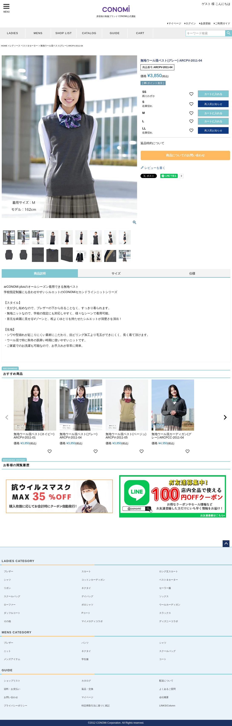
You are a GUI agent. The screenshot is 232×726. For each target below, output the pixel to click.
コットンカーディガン (93, 579)
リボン (7, 588)
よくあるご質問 (167, 689)
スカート (86, 571)
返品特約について (152, 143)
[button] (7, 417)
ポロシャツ (87, 604)
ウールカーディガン (169, 604)
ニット (7, 651)
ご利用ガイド (222, 23)
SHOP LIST (64, 33)
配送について (166, 680)
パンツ (85, 642)
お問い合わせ (11, 697)
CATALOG (89, 33)
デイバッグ (87, 596)
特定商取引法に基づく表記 (96, 705)
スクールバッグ (12, 596)
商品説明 (40, 273)
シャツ (7, 579)
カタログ (86, 680)
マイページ (174, 23)
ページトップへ (226, 543)
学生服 (85, 659)
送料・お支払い (12, 689)
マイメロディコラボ (92, 621)
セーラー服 (165, 588)
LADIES (12, 33)
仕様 (192, 273)
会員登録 (205, 23)
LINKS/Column (167, 705)
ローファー (10, 604)
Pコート (86, 613)
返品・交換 (87, 689)
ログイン (191, 23)
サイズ (116, 273)
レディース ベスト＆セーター (24, 46)
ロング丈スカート (168, 571)
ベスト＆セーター (168, 579)
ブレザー (8, 571)
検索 (228, 33)
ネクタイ (86, 588)
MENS (38, 33)
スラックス (165, 613)
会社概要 (164, 697)
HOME (4, 46)
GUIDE (115, 33)
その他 (7, 621)
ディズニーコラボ (168, 621)
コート (162, 659)
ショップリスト (12, 680)
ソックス (164, 596)
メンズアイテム (12, 659)
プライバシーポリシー (15, 705)
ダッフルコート (12, 613)
